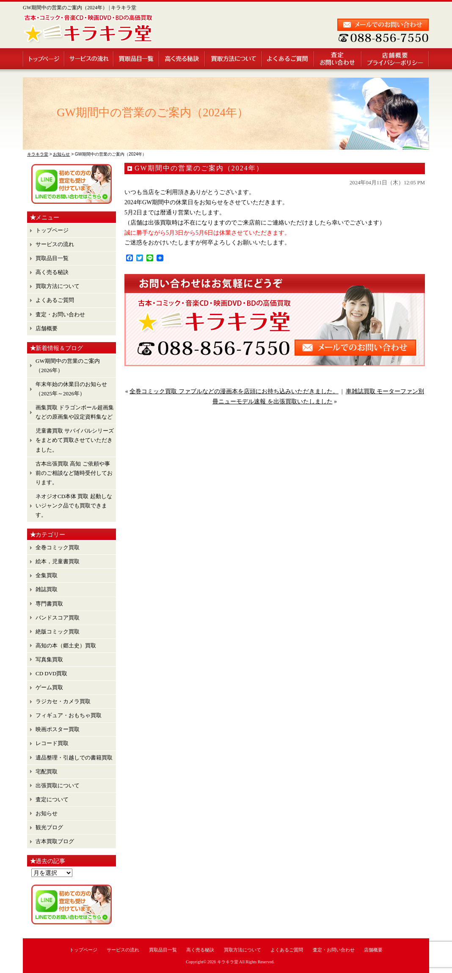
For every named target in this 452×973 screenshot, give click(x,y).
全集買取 (47, 575)
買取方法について (233, 58)
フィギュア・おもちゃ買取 (69, 715)
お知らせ (47, 813)
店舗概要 (395, 58)
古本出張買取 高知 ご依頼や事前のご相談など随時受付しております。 (74, 472)
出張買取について (58, 785)
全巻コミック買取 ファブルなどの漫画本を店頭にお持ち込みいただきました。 (234, 391)
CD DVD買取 (51, 673)
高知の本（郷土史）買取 (66, 645)
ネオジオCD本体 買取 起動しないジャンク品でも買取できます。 (74, 505)
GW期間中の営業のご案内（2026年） (68, 365)
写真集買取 (49, 659)
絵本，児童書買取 (58, 561)
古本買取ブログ (55, 841)
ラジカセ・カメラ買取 (63, 701)
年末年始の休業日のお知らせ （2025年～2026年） (71, 389)
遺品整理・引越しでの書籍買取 (74, 757)
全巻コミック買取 (58, 547)
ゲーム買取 (49, 687)
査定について (52, 799)
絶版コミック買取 (58, 631)
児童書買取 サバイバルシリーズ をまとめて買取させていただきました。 (75, 440)
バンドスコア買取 (58, 617)
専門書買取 (49, 603)
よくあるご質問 (288, 58)
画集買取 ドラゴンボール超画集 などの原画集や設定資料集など (75, 412)
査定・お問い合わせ (338, 58)
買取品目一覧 (137, 58)
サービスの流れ (89, 58)
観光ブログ (49, 827)
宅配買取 (47, 771)
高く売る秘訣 (182, 58)
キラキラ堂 (227, 961)
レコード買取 (52, 743)
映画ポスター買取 (58, 729)
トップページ (44, 58)
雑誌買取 (47, 589)
